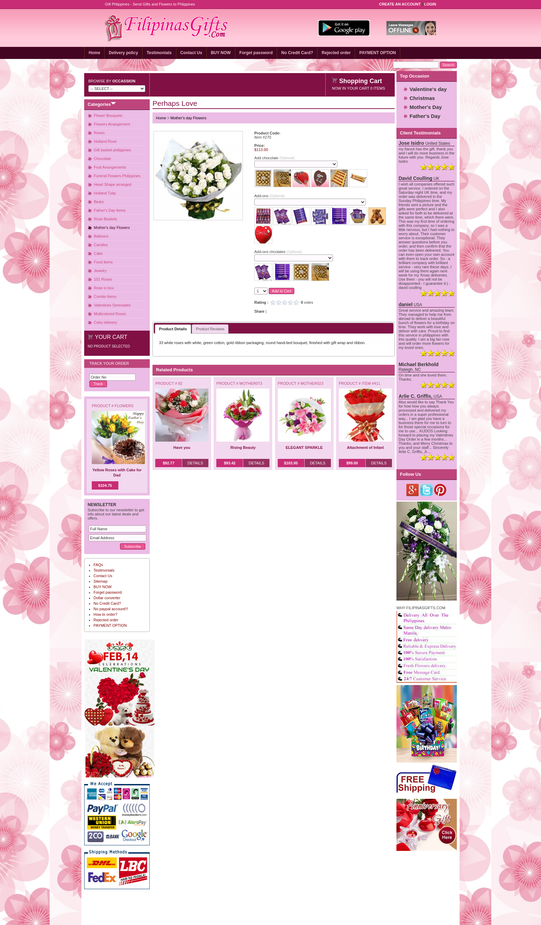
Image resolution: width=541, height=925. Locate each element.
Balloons (101, 236)
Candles (101, 245)
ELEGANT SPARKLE (304, 447)
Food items (103, 262)
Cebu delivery (105, 322)
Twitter (426, 490)
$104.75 (105, 485)
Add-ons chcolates (278, 252)
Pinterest (440, 490)
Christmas (422, 98)
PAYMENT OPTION (377, 52)
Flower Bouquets (108, 115)
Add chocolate (274, 158)
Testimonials (159, 52)
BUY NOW (221, 52)
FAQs (98, 565)
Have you (182, 447)
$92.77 (169, 463)
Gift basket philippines (112, 150)
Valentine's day (428, 89)
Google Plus (412, 490)
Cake (98, 253)
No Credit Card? (297, 52)
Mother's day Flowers (112, 227)
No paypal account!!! (111, 609)
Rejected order (336, 52)
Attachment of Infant (365, 447)
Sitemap (100, 581)
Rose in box (104, 288)
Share (259, 311)
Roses (99, 133)
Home (94, 52)
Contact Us (191, 52)
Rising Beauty (243, 447)
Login (430, 4)
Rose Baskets (105, 219)
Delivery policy (123, 52)
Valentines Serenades (112, 305)
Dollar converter (107, 598)
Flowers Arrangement (112, 124)
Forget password (256, 52)
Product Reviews (210, 329)
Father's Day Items (110, 210)
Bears (99, 202)
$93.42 (230, 463)
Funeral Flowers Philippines (117, 176)
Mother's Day (426, 107)
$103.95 (291, 463)
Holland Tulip (105, 193)
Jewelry (100, 271)
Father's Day (425, 116)
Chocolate (102, 159)
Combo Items (105, 296)
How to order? (105, 614)
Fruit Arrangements (110, 167)
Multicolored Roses (110, 314)
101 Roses (103, 279)
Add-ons (269, 196)
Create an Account (400, 4)
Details (195, 463)
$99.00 (352, 463)
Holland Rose (105, 141)
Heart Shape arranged (112, 184)
